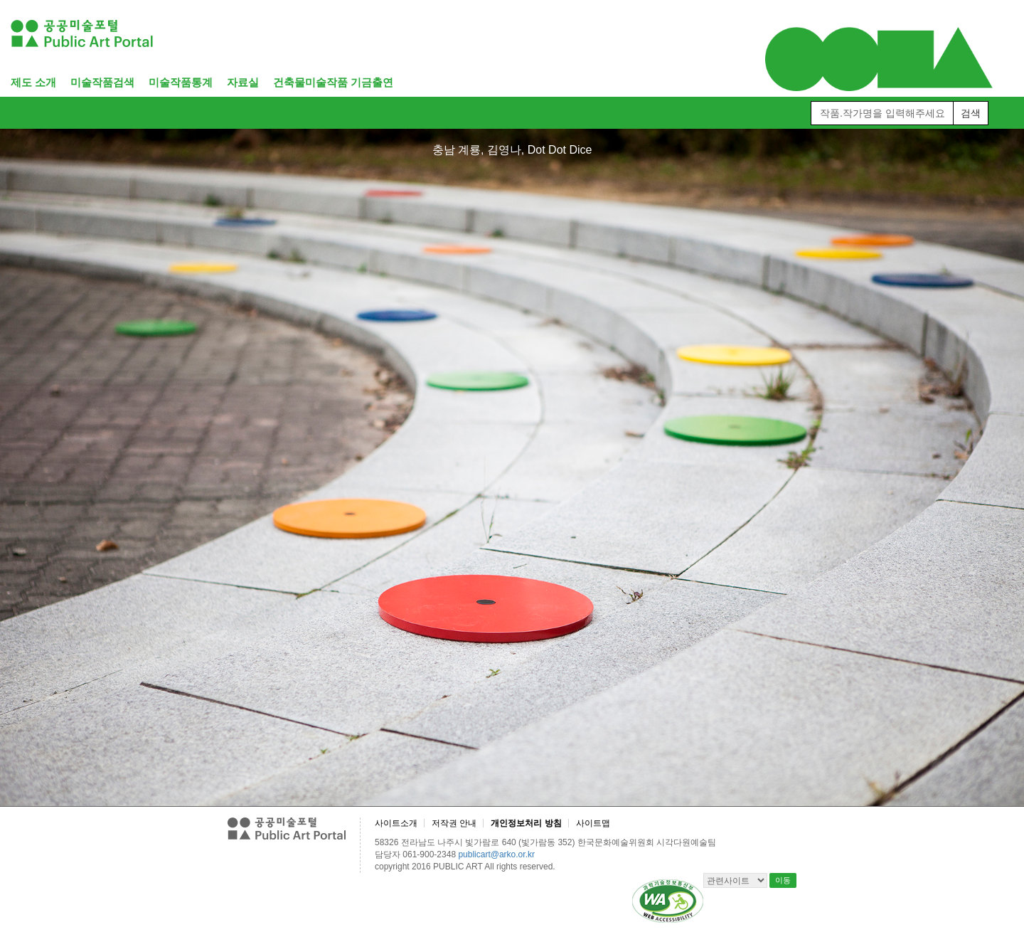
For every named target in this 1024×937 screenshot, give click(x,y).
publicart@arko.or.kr (496, 854)
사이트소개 (396, 823)
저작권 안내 (454, 823)
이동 (783, 880)
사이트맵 (593, 823)
